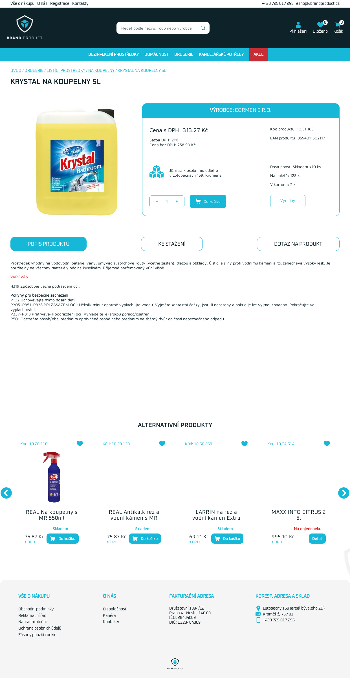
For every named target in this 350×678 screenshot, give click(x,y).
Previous (3, 490)
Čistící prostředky (66, 71)
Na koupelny (101, 71)
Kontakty (80, 4)
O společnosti (115, 609)
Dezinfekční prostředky (113, 55)
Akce (258, 55)
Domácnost (156, 55)
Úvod (15, 71)
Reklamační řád (32, 616)
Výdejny (287, 200)
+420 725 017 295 (278, 4)
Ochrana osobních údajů (39, 628)
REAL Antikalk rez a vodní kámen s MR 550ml (134, 518)
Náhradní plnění (32, 622)
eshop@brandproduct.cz (318, 4)
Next (341, 490)
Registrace (59, 4)
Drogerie (183, 55)
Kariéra (109, 616)
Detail (317, 538)
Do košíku (208, 201)
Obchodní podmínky (36, 609)
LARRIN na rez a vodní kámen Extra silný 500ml (216, 518)
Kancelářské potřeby (221, 55)
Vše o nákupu (22, 4)
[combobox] (163, 28)
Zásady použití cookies (38, 635)
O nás (42, 4)
